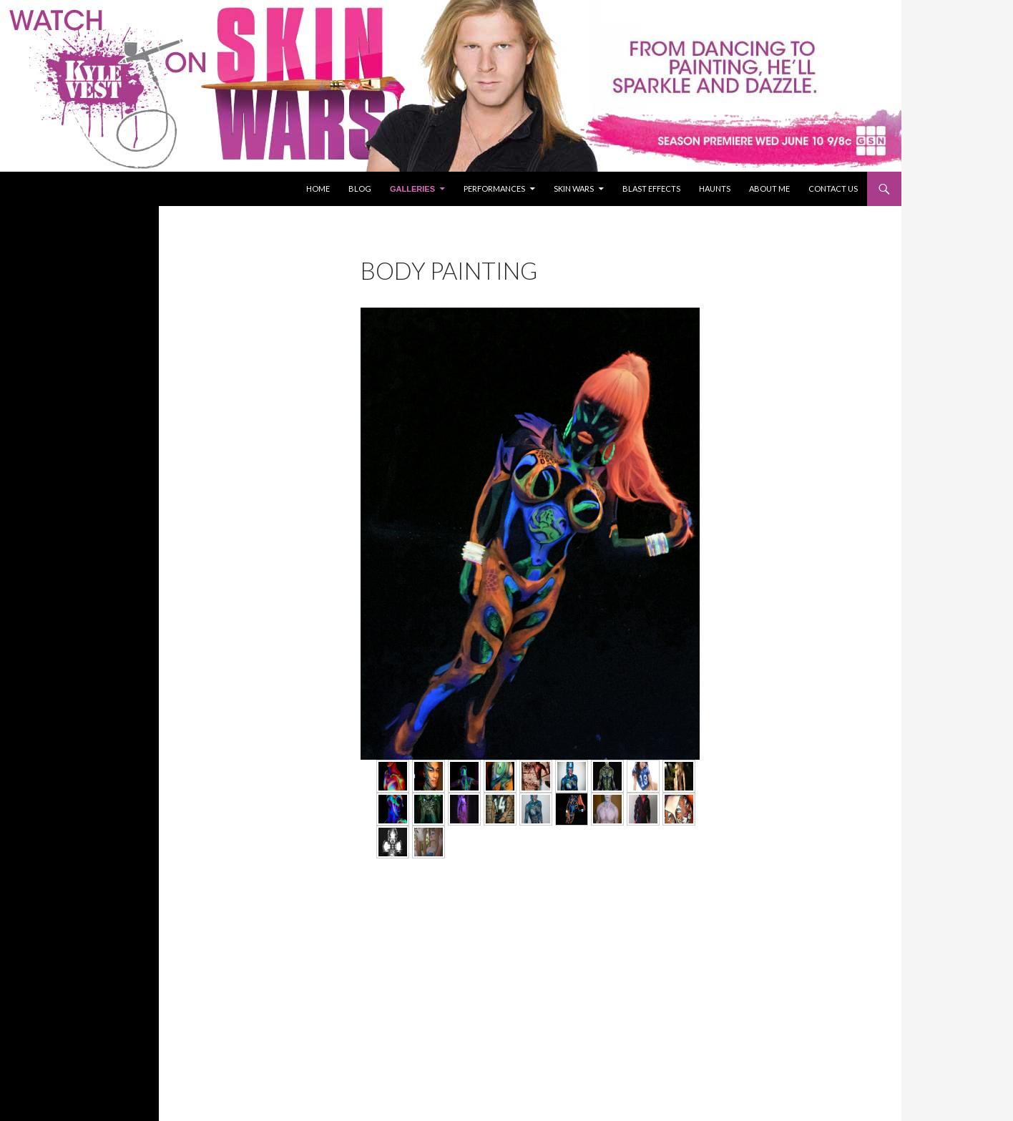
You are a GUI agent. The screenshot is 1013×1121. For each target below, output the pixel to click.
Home (318, 188)
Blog (359, 188)
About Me (769, 188)
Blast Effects (651, 188)
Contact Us (833, 188)
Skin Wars (574, 188)
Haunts (714, 188)
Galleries (412, 189)
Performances (494, 188)
